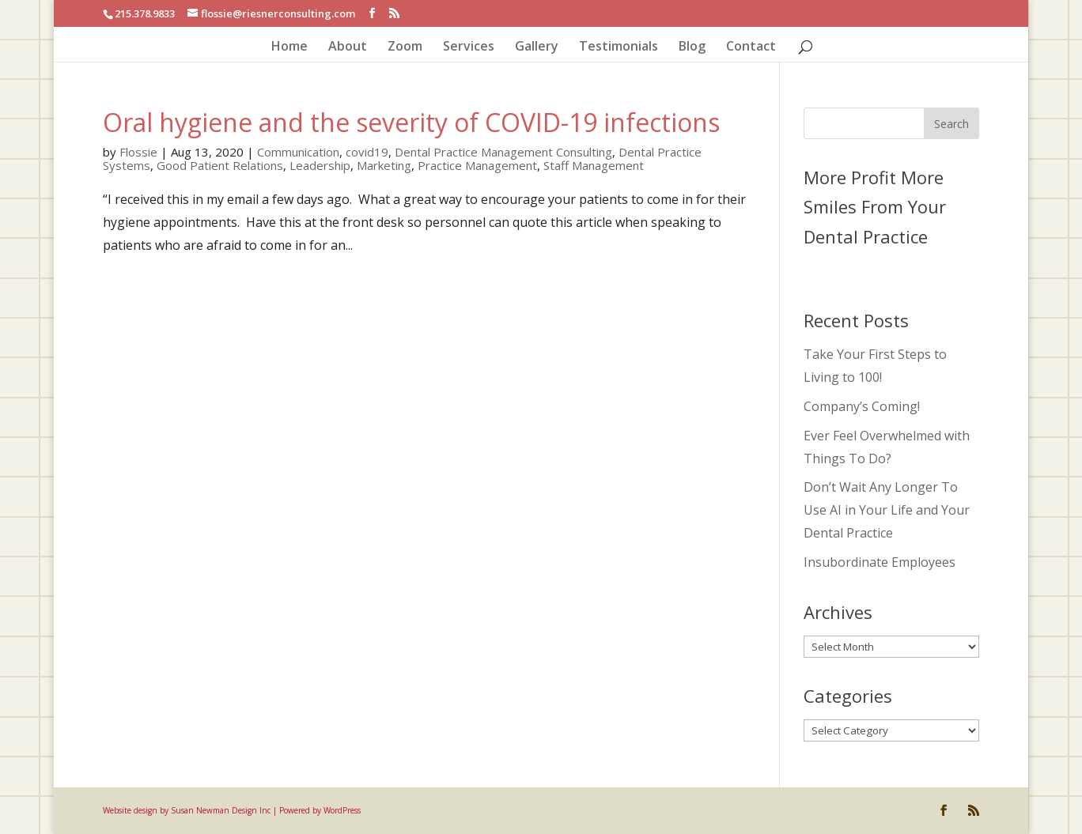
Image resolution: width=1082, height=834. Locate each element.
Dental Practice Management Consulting (503, 152)
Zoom (405, 47)
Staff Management (593, 165)
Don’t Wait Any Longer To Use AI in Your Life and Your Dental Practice (887, 510)
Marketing (384, 165)
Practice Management (477, 165)
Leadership (319, 165)
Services (468, 47)
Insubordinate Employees (879, 562)
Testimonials (618, 47)
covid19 (367, 152)
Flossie (138, 152)
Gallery (536, 47)
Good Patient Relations (220, 165)
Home (289, 47)
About (347, 47)
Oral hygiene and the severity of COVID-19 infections (411, 122)
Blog (692, 47)
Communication (298, 152)
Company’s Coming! (862, 406)
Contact (751, 47)
